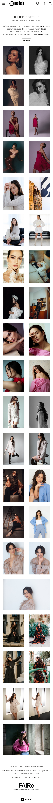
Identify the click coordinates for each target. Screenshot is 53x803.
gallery (26, 40)
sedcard (15, 20)
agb (25, 778)
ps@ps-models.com (30, 773)
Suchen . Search (50, 3)
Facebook (43, 3)
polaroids (35, 20)
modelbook (25, 20)
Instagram (37, 3)
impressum (16, 778)
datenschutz (35, 778)
